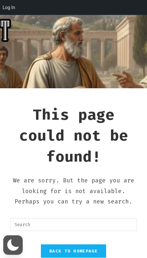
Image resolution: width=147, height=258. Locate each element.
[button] (13, 245)
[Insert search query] (73, 224)
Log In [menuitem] (9, 7)
